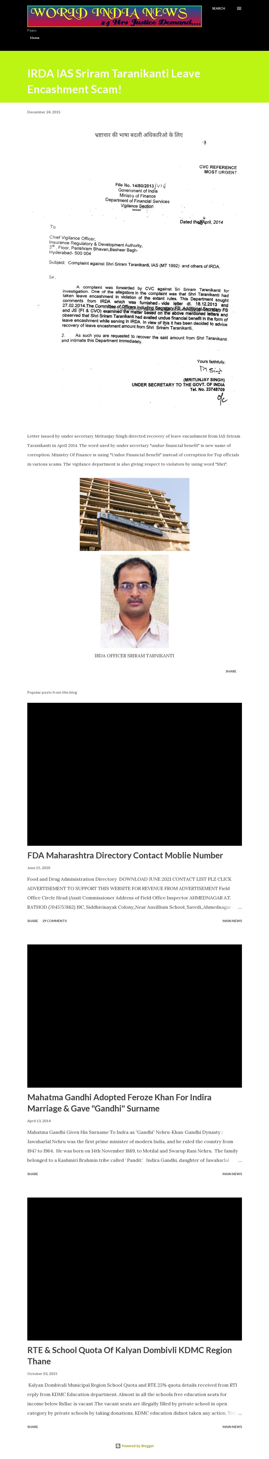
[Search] (218, 8)
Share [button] (231, 671)
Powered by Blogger (134, 1446)
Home (34, 38)
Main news (232, 921)
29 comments (54, 921)
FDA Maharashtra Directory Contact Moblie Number (125, 855)
